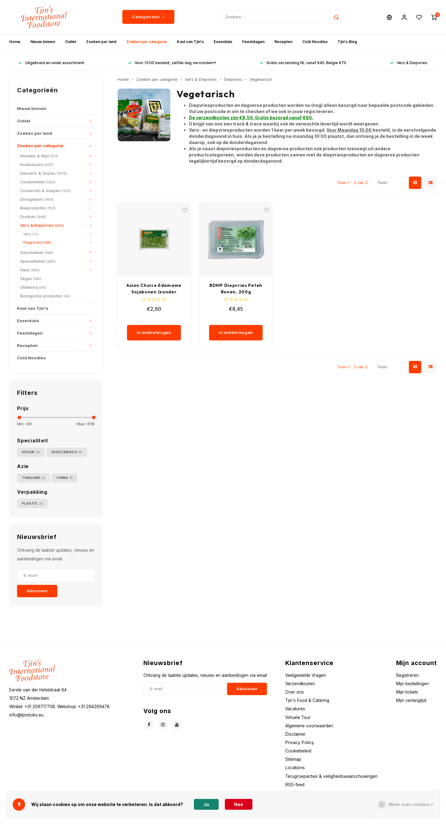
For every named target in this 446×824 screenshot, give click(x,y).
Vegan (30, 278)
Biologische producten (45, 296)
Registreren (407, 675)
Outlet (70, 41)
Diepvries (37, 242)
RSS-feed (294, 784)
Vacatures (295, 708)
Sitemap (293, 759)
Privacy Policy (299, 742)
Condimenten (37, 182)
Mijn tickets (407, 692)
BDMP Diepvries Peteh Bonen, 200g (235, 289)
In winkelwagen (154, 332)
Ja (206, 804)
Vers (30, 234)
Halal (29, 270)
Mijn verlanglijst (411, 700)
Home (14, 41)
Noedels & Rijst (39, 156)
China (64, 477)
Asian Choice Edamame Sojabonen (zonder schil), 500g (153, 289)
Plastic (32, 503)
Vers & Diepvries (408, 63)
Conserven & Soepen (45, 190)
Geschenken (36, 252)
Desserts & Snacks (43, 173)
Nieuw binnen (42, 41)
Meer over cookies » (411, 804)
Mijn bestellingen (412, 683)
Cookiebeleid (298, 750)
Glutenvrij (33, 287)
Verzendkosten (300, 683)
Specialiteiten (37, 261)
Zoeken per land (101, 41)
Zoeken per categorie (146, 41)
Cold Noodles (315, 41)
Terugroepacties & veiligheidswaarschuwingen (331, 776)
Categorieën (148, 17)
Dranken (33, 216)
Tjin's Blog (347, 41)
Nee (238, 804)
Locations (295, 767)
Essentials (223, 41)
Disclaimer (295, 734)
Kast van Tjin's (190, 41)
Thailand (33, 477)
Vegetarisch (66, 452)
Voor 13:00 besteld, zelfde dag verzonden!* (172, 63)
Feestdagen (253, 41)
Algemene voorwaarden (309, 725)
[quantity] (157, 319)
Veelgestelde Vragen (305, 675)
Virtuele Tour (298, 717)
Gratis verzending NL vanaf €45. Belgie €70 (303, 63)
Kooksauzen (36, 164)
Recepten (283, 41)
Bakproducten (37, 208)
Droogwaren (37, 199)
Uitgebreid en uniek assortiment (51, 63)
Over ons (294, 692)
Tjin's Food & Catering (307, 700)
